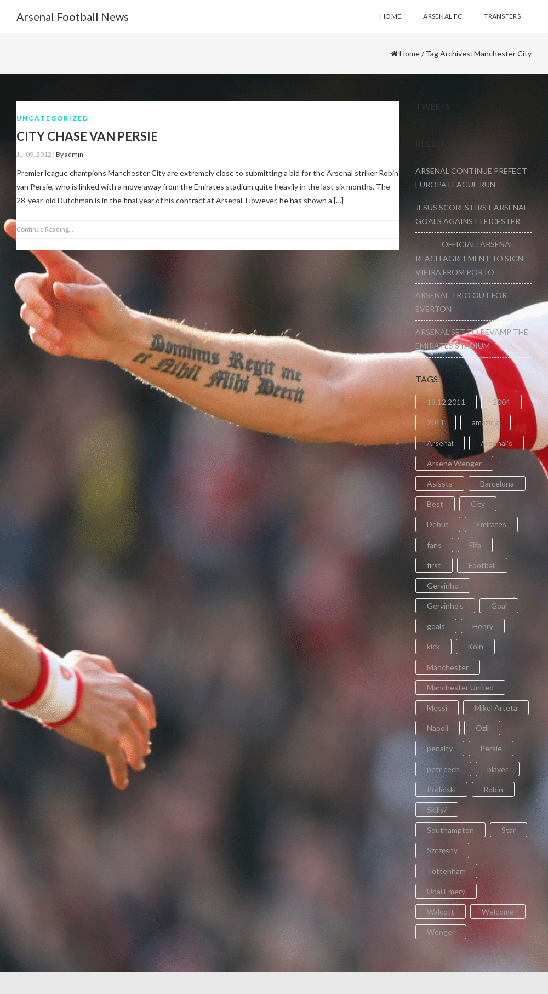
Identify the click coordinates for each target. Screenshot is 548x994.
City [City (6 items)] (478, 504)
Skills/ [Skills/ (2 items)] (437, 809)
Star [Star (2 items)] (508, 830)
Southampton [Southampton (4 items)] (450, 830)
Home (409, 53)
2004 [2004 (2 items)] (501, 402)
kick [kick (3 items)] (433, 646)
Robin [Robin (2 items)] (493, 789)
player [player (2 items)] (497, 769)
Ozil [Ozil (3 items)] (482, 728)
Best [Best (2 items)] (435, 504)
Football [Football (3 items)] (482, 565)
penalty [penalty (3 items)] (440, 748)
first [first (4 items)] (434, 565)
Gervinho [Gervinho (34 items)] (443, 585)
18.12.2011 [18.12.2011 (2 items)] (446, 402)
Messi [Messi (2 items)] (437, 707)
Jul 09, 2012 (34, 154)
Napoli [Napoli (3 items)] (437, 728)
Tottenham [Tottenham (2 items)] (446, 871)
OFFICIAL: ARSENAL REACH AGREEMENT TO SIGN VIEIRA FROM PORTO (469, 257)
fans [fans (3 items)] (434, 545)
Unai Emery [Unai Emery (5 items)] (446, 891)
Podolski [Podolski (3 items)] (441, 789)
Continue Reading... (44, 229)
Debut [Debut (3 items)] (438, 524)
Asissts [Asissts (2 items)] (440, 483)
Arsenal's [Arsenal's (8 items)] (496, 443)
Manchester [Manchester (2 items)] (448, 667)
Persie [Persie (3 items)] (491, 748)
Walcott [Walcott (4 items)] (440, 911)
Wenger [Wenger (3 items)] (441, 931)
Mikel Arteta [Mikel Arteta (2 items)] (496, 707)
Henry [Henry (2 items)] (482, 626)
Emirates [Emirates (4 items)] (491, 524)
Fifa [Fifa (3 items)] (475, 545)
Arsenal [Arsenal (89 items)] (440, 443)
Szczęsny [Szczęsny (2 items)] (442, 850)
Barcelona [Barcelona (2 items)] (497, 483)
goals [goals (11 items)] (436, 626)
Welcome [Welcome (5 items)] (498, 911)
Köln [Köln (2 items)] (475, 646)
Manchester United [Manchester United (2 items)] (460, 687)
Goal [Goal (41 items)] (499, 605)
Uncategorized (52, 118)
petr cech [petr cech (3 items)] (443, 769)
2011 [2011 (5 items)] (435, 422)
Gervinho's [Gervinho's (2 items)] (445, 605)
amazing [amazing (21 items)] (485, 422)
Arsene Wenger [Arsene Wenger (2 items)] (454, 463)
